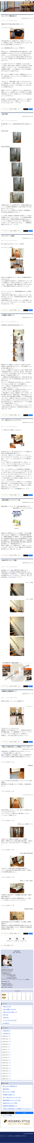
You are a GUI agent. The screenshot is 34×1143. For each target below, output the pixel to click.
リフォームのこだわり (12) (9, 1020)
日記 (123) (5, 1014)
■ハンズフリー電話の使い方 (9, 16)
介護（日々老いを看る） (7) (10, 1012)
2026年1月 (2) (6, 1033)
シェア (31, 109)
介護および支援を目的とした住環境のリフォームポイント (17, 746)
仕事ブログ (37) (7, 1006)
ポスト (26, 109)
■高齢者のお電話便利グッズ (9, 691)
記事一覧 (17, 940)
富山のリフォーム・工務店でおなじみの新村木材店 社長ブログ (17, 6)
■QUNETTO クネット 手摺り (9, 560)
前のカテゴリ (10, 939)
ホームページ (4, 967)
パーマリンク (6, 109)
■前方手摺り (5, 114)
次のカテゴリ (24, 939)
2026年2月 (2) (6, 1030)
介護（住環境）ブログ (15, 108)
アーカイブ (5, 1027)
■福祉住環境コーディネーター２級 (11, 500)
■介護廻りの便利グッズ (8, 315)
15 (3, 997)
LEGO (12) (5, 1017)
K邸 (12, 570)
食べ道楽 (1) (6, 1023)
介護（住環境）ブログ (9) (9, 1009)
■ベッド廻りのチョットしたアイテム (11, 420)
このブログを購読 (7, 1115)
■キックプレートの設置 (8, 235)
